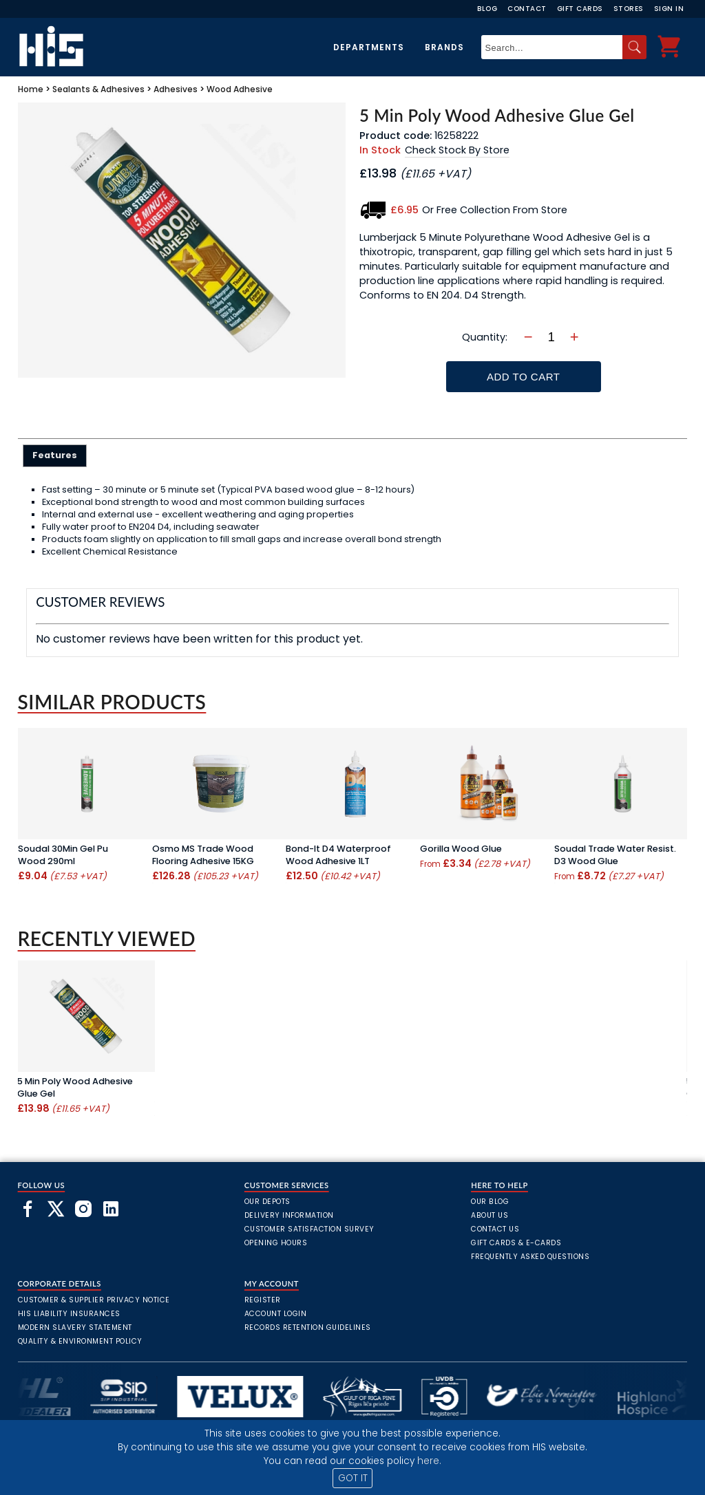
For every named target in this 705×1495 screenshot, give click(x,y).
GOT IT (353, 1478)
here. (429, 1460)
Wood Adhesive (240, 89)
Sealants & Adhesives (98, 89)
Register (262, 1300)
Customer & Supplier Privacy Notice (94, 1300)
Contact (527, 8)
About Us (489, 1215)
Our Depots (267, 1201)
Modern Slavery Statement (75, 1327)
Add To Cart (523, 377)
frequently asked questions (530, 1256)
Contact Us (495, 1229)
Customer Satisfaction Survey (309, 1229)
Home (30, 89)
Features (54, 455)
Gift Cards (580, 8)
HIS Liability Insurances (69, 1314)
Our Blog (490, 1201)
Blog (487, 8)
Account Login (275, 1314)
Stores (628, 8)
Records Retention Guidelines (307, 1327)
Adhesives (176, 89)
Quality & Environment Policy (80, 1341)
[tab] (55, 455)
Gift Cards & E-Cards (516, 1243)
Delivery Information (289, 1215)
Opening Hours (276, 1243)
